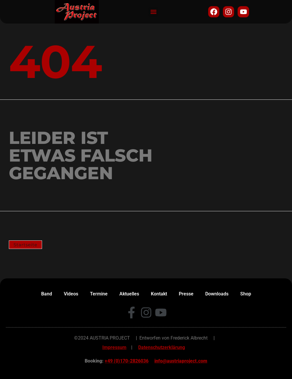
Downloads (216, 294)
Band (46, 294)
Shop (245, 294)
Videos (71, 294)
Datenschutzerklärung (161, 347)
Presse (186, 294)
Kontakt (159, 294)
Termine (99, 294)
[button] (153, 12)
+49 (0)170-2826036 (126, 361)
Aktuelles (129, 294)
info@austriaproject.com (180, 361)
